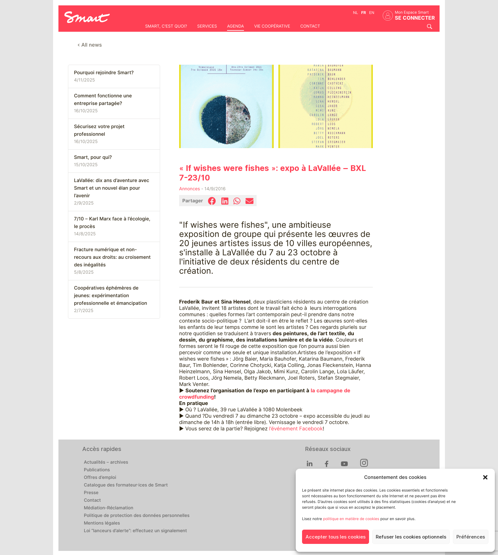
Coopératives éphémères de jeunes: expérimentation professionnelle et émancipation (110, 295)
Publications (97, 470)
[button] (485, 477)
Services (207, 26)
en (371, 12)
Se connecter (415, 18)
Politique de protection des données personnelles (137, 515)
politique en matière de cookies (351, 518)
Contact (310, 26)
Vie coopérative (272, 26)
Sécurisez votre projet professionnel (99, 130)
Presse (91, 492)
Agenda (235, 26)
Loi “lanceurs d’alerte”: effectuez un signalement (135, 530)
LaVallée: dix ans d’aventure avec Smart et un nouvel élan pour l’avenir (111, 188)
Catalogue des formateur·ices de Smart (126, 485)
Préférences (470, 537)
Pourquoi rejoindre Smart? (104, 72)
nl (355, 12)
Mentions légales (102, 523)
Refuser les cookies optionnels (411, 537)
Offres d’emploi (100, 477)
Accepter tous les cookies (336, 537)
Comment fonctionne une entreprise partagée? (103, 99)
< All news (89, 45)
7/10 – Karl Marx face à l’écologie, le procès (112, 222)
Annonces (189, 189)
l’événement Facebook (296, 429)
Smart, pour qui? (93, 157)
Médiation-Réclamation (108, 508)
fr (363, 12)
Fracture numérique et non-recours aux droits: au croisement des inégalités (112, 257)
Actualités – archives (106, 462)
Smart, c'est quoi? (166, 26)
